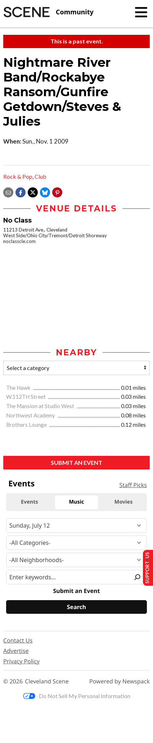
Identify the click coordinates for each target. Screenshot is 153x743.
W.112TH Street (26, 397)
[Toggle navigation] (141, 12)
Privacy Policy (21, 661)
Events (21, 483)
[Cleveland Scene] (48, 12)
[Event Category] (76, 543)
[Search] (76, 607)
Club (40, 176)
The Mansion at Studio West (40, 406)
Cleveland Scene (47, 682)
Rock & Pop (17, 176)
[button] (57, 191)
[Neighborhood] (76, 560)
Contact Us (17, 640)
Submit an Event (76, 462)
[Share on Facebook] (20, 191)
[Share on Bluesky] (45, 191)
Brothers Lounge (27, 424)
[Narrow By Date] (76, 526)
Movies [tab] (123, 502)
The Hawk (19, 387)
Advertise (15, 651)
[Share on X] (33, 191)
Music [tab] (76, 502)
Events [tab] (29, 502)
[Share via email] (8, 191)
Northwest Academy (31, 415)
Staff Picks (133, 485)
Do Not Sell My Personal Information (76, 695)
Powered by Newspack (119, 682)
